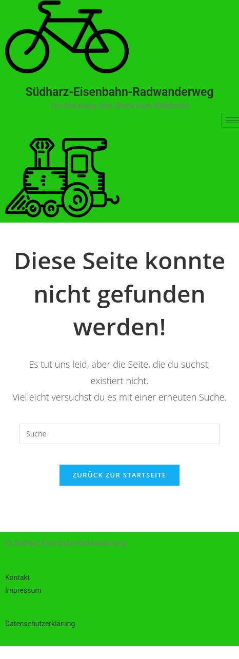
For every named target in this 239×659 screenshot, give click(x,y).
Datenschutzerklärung (40, 624)
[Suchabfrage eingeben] (119, 434)
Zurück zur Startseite (120, 475)
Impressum (23, 590)
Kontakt (17, 577)
